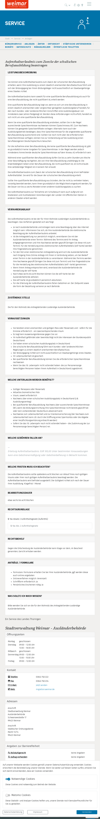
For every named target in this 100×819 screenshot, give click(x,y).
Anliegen (28, 39)
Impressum (37, 812)
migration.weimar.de (45, 689)
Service (17, 39)
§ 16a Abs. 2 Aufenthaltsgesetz (24, 526)
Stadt (7, 39)
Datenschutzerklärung (13, 812)
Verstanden (87, 812)
